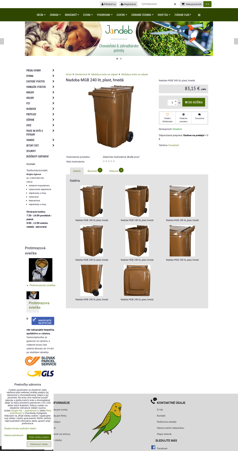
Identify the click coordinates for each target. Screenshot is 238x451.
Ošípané (41, 119)
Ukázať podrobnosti (13, 435)
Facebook (162, 448)
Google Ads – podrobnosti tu (25, 410)
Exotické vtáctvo (41, 81)
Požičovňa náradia (166, 421)
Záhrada (55, 15)
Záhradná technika (142, 15)
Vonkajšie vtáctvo (41, 86)
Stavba (88, 15)
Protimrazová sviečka (42, 285)
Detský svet (41, 145)
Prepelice (41, 114)
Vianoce (41, 140)
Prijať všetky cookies (39, 437)
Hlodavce (41, 108)
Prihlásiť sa (109, 4)
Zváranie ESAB (183, 15)
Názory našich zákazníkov (170, 427)
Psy (41, 103)
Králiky (41, 92)
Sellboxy (31, 151)
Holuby (41, 97)
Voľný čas (164, 15)
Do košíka (194, 102)
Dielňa (41, 15)
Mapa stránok (164, 433)
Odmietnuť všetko (39, 444)
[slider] (109, 161)
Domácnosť (72, 15)
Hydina (41, 75)
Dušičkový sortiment (37, 156)
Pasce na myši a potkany (41, 132)
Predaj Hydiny (41, 70)
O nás (160, 409)
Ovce (41, 125)
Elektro (122, 15)
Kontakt (161, 415)
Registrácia (128, 4)
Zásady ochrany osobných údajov (20, 428)
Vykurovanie (105, 15)
